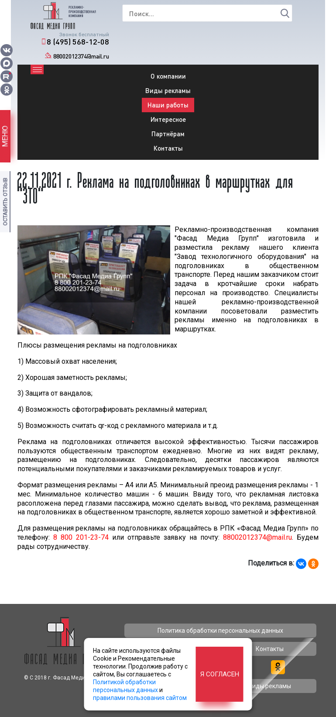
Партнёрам (168, 134)
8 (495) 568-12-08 (78, 41)
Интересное (168, 119)
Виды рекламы (168, 90)
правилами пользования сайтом (140, 697)
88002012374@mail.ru (81, 56)
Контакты (168, 148)
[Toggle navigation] (37, 69)
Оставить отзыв (5, 202)
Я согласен (219, 674)
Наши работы (168, 105)
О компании (168, 76)
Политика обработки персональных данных (220, 630)
